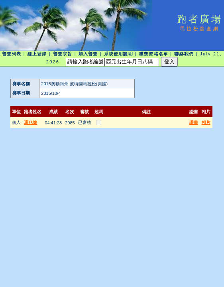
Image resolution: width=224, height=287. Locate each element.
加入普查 (88, 53)
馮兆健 (30, 122)
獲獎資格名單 (153, 53)
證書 (193, 122)
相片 (206, 122)
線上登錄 (37, 53)
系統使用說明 (118, 53)
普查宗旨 (62, 53)
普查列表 (11, 53)
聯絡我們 (183, 53)
